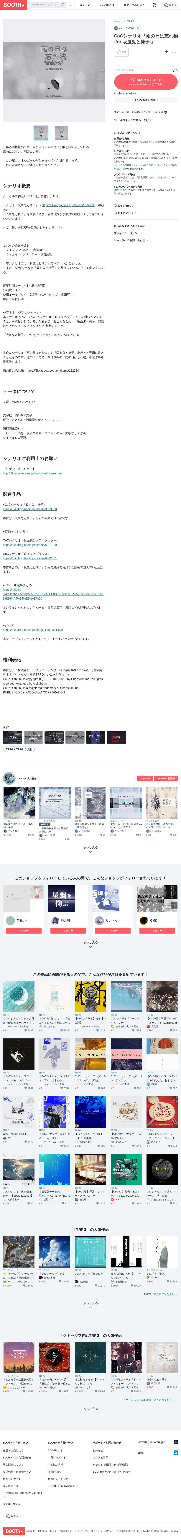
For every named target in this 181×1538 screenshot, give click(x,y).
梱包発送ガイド (12, 1478)
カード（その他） (48, 821)
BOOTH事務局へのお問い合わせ (112, 1471)
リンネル (112, 920)
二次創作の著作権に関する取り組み (22, 1495)
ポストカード (117, 821)
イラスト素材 (152, 821)
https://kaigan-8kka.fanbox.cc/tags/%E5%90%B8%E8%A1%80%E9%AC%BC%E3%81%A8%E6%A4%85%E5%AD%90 (53, 594)
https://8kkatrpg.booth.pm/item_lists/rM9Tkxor (33, 629)
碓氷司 (65, 920)
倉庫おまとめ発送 (58, 1478)
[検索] (62, 5)
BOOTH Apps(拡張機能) (17, 1457)
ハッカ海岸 (29, 778)
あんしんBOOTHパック (125, 165)
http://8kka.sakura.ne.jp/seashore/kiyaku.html (32, 473)
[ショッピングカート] (154, 5)
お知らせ (98, 1450)
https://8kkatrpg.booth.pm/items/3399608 (68, 205)
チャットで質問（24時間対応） (111, 1464)
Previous (6, 71)
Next (102, 71)
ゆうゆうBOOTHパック (151, 165)
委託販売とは (11, 1485)
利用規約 (42, 1531)
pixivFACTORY (121, 190)
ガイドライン (81, 1531)
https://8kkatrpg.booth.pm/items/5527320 (30, 545)
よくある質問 (100, 1457)
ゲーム (118, 21)
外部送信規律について (127, 1531)
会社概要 (30, 1531)
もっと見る (90, 945)
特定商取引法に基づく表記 (129, 226)
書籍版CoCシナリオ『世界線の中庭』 (18, 826)
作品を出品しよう (134, 5)
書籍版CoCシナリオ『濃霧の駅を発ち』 (89, 826)
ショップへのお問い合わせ (129, 240)
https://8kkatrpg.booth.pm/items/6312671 (30, 558)
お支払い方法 (125, 212)
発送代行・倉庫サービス (17, 1471)
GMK (153, 920)
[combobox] (47, 5)
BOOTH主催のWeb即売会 (63, 1485)
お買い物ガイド (57, 1457)
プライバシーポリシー (127, 233)
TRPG (130, 21)
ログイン (85, 5)
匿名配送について (13, 1464)
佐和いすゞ (24, 920)
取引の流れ (124, 205)
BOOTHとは (107, 5)
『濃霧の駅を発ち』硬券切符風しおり (53, 830)
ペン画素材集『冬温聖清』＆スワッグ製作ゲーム (160, 826)
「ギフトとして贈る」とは (133, 120)
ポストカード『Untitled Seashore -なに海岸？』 (126, 826)
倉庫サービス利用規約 (61, 1531)
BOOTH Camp (11, 1504)
